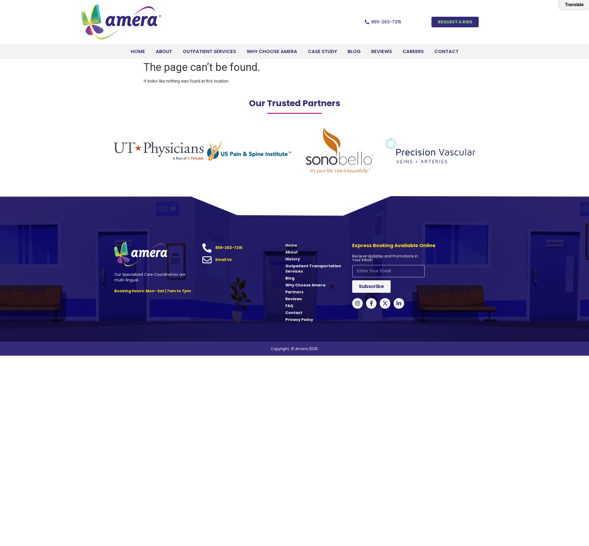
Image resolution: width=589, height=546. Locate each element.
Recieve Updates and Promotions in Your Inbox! (385, 258)
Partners (294, 292)
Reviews (381, 51)
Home (138, 51)
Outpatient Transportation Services (313, 268)
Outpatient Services (209, 51)
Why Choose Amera (272, 51)
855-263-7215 (386, 22)
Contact (446, 51)
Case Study (322, 51)
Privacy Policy (299, 319)
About (164, 51)
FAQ (289, 305)
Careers (413, 51)
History (292, 259)
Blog (354, 51)
